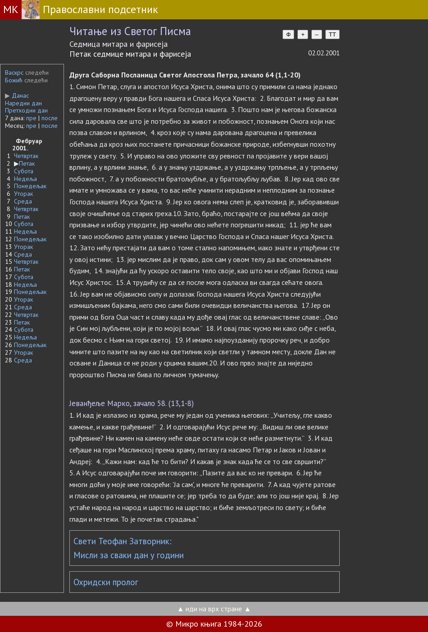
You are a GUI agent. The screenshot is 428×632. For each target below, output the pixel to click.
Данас (17, 95)
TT (332, 34)
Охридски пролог (105, 582)
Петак (27, 163)
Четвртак (26, 156)
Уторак (23, 194)
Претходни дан (26, 110)
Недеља (25, 179)
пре (31, 118)
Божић (14, 80)
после (49, 118)
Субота (23, 171)
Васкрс (14, 72)
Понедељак (30, 186)
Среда (23, 201)
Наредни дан (23, 103)
